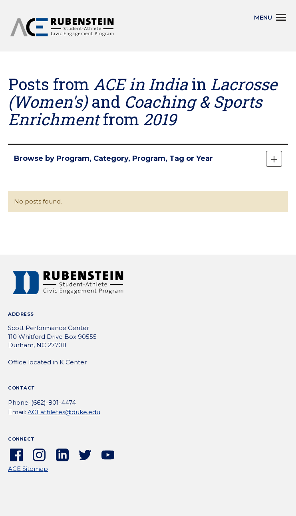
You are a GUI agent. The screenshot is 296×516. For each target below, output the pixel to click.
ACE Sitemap (28, 469)
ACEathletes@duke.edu (64, 412)
